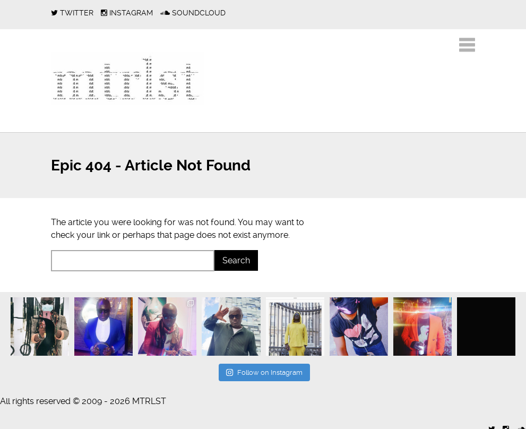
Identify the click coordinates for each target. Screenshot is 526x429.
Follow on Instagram (264, 372)
